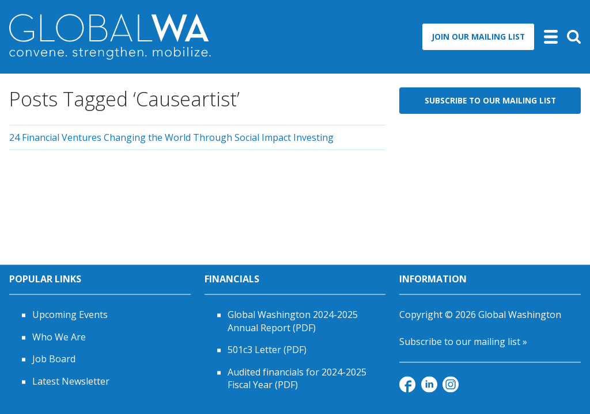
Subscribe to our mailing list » (463, 341)
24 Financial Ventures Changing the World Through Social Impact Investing (171, 137)
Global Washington (519, 315)
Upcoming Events (70, 315)
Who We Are (59, 337)
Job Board (53, 359)
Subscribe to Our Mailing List (490, 100)
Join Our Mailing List (478, 36)
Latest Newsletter (70, 381)
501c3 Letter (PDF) (267, 350)
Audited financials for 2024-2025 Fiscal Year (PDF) (297, 378)
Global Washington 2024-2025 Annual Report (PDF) (293, 321)
